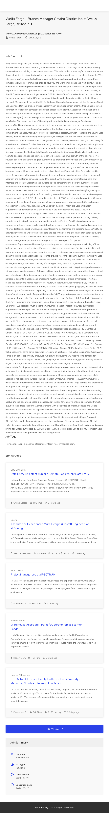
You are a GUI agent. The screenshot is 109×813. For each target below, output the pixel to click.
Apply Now (54, 729)
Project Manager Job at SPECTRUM (33, 575)
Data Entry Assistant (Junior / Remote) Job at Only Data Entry (50, 474)
